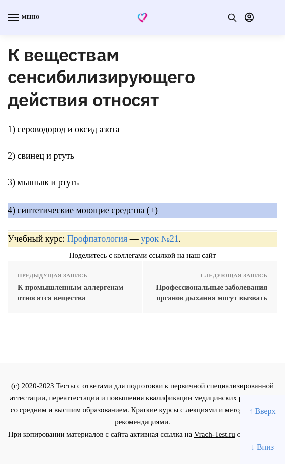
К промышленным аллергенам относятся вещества (71, 292)
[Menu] (23, 17)
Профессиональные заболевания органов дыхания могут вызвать (211, 292)
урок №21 (159, 239)
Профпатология (97, 239)
